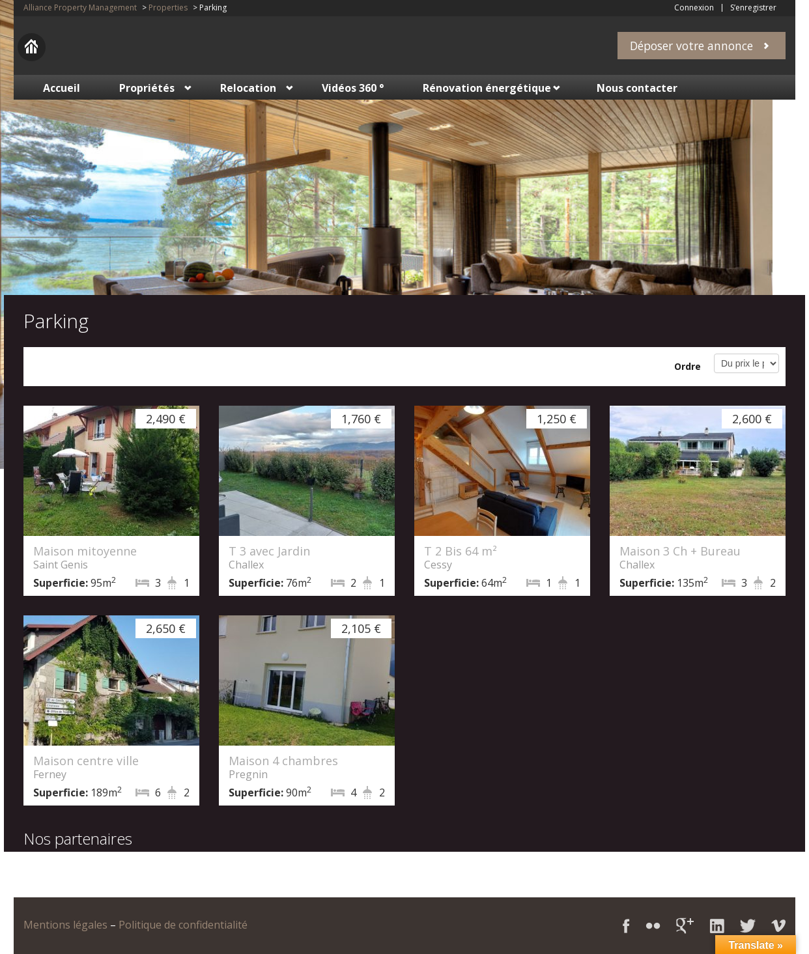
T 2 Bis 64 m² (460, 551)
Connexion (694, 8)
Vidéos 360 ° (353, 88)
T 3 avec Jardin (269, 551)
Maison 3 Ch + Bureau (680, 551)
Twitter (748, 926)
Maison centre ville (86, 760)
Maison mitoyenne (85, 551)
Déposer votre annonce (691, 45)
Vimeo (778, 926)
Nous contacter (637, 88)
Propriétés (147, 88)
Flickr (653, 926)
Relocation (248, 88)
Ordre (687, 366)
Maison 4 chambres (283, 760)
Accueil (61, 88)
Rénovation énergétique (487, 88)
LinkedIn (716, 926)
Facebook (626, 926)
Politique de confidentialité (183, 925)
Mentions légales (65, 925)
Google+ (685, 926)
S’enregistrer (753, 8)
